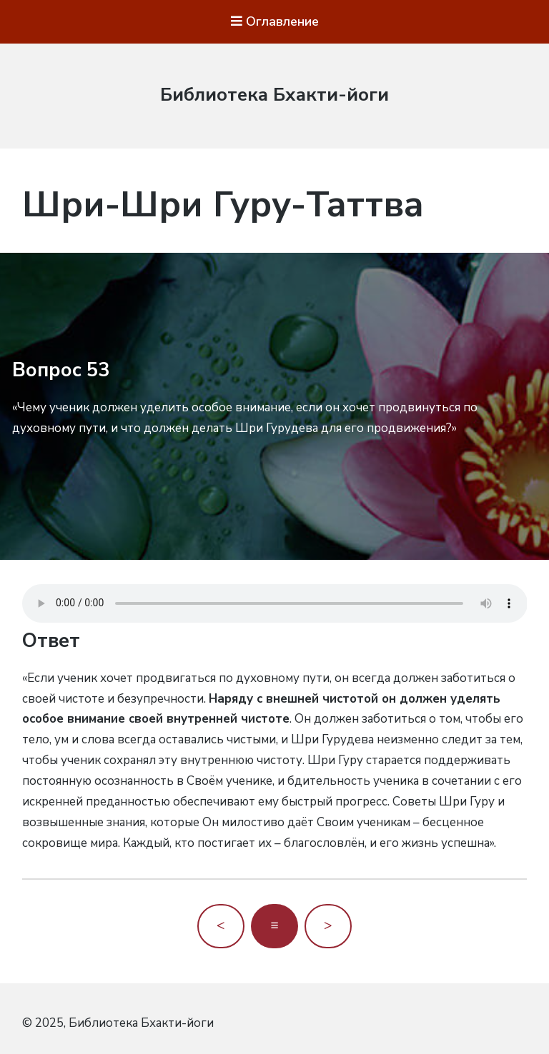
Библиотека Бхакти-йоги (274, 94)
